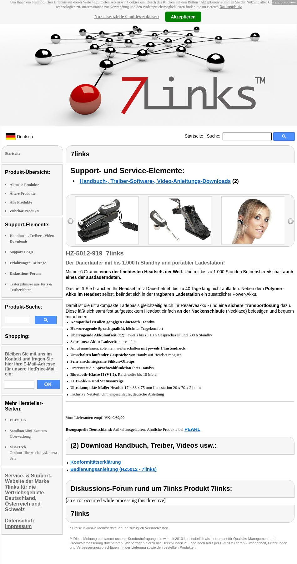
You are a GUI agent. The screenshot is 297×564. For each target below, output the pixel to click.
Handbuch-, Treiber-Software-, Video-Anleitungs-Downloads (155, 181)
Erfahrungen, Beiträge (28, 263)
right (291, 221)
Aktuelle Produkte (24, 185)
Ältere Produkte (23, 193)
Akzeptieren (183, 16)
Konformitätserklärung (95, 462)
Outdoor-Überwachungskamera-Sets (34, 453)
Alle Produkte (21, 202)
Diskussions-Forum (25, 273)
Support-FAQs (21, 252)
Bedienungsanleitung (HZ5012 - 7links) (113, 469)
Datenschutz (230, 7)
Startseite (194, 135)
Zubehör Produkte (24, 211)
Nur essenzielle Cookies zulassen (126, 16)
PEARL (192, 429)
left (70, 221)
